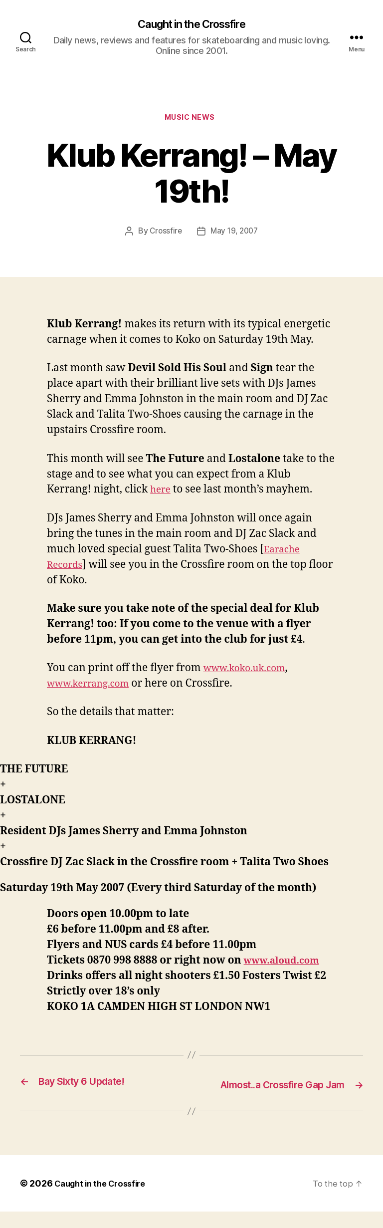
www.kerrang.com (93, 686)
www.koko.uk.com (249, 671)
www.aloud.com (286, 963)
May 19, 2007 (234, 235)
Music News (191, 120)
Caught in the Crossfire (191, 25)
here (161, 492)
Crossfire (164, 235)
